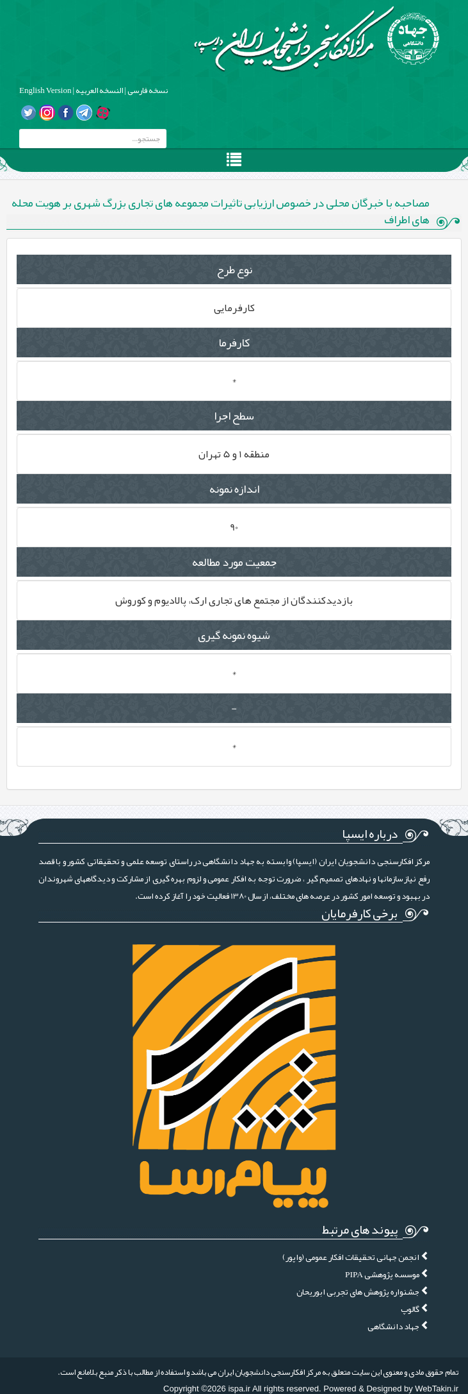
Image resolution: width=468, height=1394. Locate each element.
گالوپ (415, 1309)
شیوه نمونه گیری (234, 635)
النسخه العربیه (98, 90)
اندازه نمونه (234, 488)
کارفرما (234, 342)
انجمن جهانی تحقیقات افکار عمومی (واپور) (356, 1257)
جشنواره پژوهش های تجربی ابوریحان (363, 1291)
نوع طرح (234, 269)
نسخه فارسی (147, 90)
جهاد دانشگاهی (398, 1326)
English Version (45, 90)
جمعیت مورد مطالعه (234, 562)
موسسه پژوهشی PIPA (387, 1274)
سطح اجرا (234, 415)
